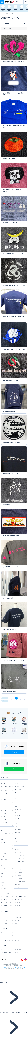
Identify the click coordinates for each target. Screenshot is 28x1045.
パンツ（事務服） (21, 887)
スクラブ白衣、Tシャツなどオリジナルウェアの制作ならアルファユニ (14, 967)
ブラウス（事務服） (21, 872)
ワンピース (7, 807)
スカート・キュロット (7, 813)
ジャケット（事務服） (21, 869)
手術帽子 (7, 828)
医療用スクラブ (7, 781)
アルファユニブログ (21, 935)
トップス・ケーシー (7, 805)
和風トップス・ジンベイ (21, 846)
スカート (21, 798)
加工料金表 (21, 920)
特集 (7, 935)
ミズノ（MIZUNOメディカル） (21, 896)
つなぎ (21, 838)
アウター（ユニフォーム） (21, 858)
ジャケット (7, 868)
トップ (2, 13)
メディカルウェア (7, 796)
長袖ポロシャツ (7, 859)
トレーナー (7, 862)
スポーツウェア (7, 888)
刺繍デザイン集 (7, 937)
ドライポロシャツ (7, 856)
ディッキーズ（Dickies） (7, 896)
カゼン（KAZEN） (7, 899)
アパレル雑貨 (21, 864)
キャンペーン (21, 932)
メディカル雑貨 (7, 822)
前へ (5, 698)
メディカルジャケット (7, 802)
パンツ (21, 795)
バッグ (7, 825)
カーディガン (7, 816)
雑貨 (21, 806)
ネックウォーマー (21, 809)
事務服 (21, 867)
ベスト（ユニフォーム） (21, 855)
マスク (21, 821)
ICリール (7, 830)
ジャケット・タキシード (21, 852)
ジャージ (7, 876)
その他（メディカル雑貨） (7, 833)
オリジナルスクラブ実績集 (21, 937)
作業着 (21, 841)
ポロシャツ (7, 851)
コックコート (21, 844)
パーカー (7, 865)
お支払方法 (7, 917)
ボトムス (21, 792)
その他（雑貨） (21, 832)
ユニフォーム (21, 835)
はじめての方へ (21, 915)
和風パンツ (21, 849)
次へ (4, 700)
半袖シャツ (7, 882)
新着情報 (7, 932)
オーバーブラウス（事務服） (21, 881)
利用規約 (21, 952)
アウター (21, 781)
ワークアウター (21, 789)
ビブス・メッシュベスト (7, 873)
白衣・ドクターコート (7, 799)
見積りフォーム (21, 923)
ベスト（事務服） (21, 875)
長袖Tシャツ (7, 848)
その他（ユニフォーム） (21, 861)
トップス (7, 836)
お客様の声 (21, 940)
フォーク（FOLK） (21, 902)
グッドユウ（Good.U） (21, 899)
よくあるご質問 (7, 923)
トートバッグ (21, 815)
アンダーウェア (7, 819)
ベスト (7, 871)
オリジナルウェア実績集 (7, 940)
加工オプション (21, 884)
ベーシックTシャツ (7, 842)
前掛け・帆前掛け (21, 829)
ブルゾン (21, 783)
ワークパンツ (21, 803)
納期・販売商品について (21, 917)
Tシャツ (7, 839)
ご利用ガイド (7, 915)
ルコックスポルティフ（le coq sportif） (7, 906)
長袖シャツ (7, 885)
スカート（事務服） (21, 878)
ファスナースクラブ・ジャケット (7, 787)
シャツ (7, 879)
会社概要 (7, 949)
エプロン (21, 826)
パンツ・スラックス (7, 810)
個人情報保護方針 (21, 949)
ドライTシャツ (7, 845)
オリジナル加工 (7, 920)
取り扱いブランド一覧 (21, 905)
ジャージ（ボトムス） (21, 801)
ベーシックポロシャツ (7, 853)
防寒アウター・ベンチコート (21, 786)
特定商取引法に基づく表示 (7, 952)
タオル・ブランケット (21, 818)
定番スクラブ (7, 783)
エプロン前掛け (21, 824)
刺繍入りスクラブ (7, 790)
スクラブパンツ (7, 793)
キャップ (21, 812)
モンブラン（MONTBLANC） (7, 902)
